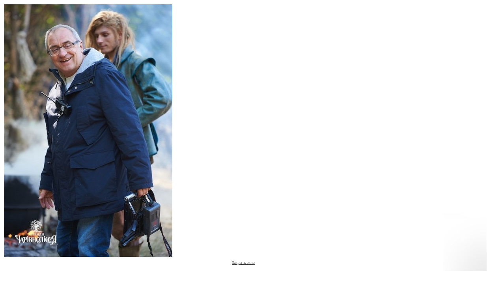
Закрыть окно (243, 262)
